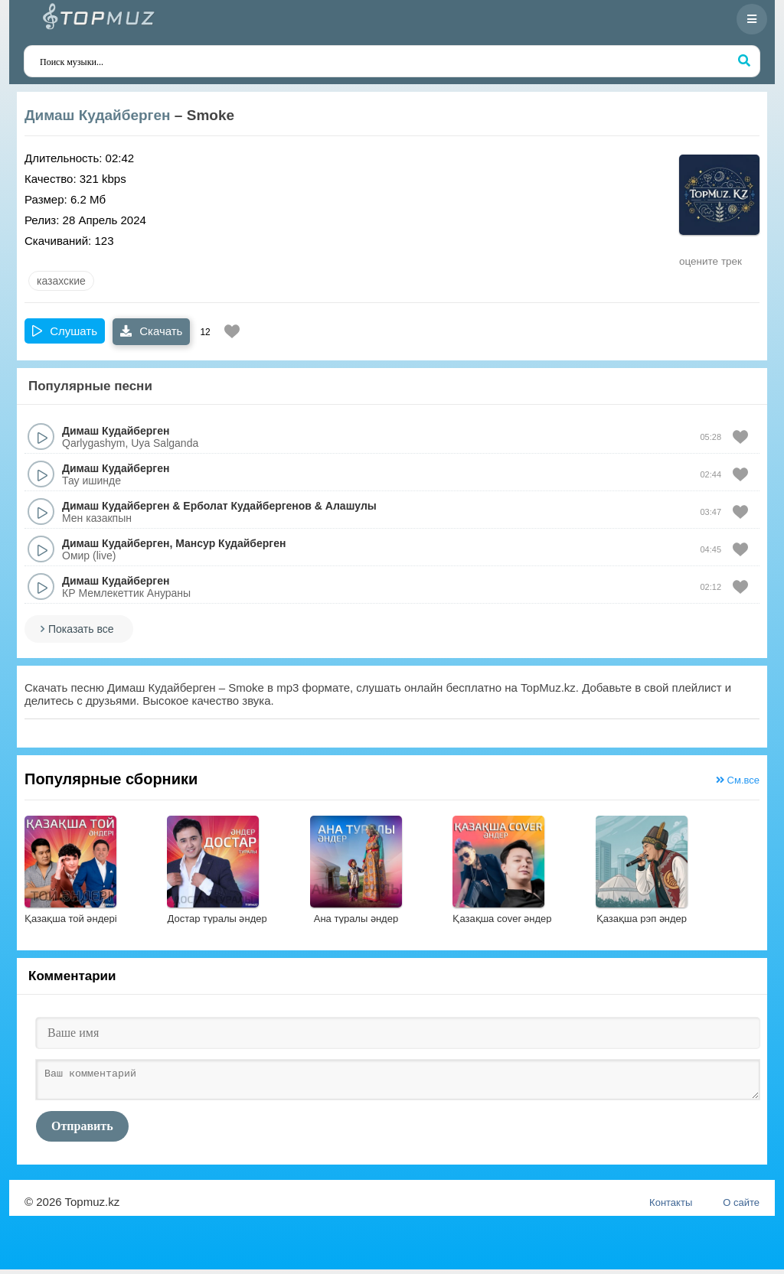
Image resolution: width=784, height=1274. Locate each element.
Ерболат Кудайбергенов (247, 506)
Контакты (670, 1207)
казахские (61, 281)
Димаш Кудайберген (97, 115)
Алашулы (351, 506)
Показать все (80, 629)
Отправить (82, 1130)
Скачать (151, 330)
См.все (738, 780)
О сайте (741, 1207)
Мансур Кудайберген (230, 543)
